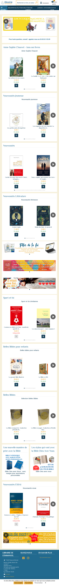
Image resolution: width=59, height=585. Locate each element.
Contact (7, 574)
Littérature (21, 7)
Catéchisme (46, 7)
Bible (9, 7)
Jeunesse (40, 7)
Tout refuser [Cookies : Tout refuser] (28, 583)
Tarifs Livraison (9, 576)
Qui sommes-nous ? (45, 557)
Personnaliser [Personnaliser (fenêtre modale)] (39, 583)
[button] (54, 26)
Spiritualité (14, 7)
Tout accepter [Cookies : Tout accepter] (18, 583)
